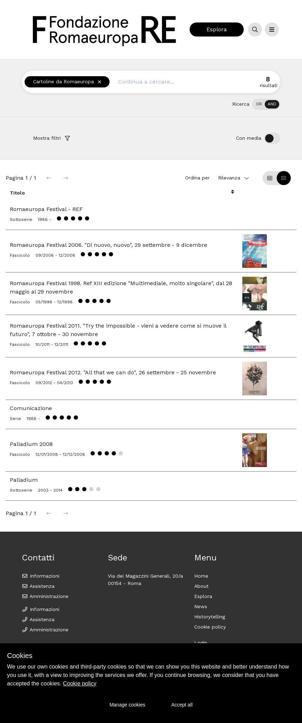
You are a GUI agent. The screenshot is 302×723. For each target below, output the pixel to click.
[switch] (266, 104)
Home (201, 576)
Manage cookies (127, 705)
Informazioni (40, 576)
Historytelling (209, 616)
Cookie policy (210, 627)
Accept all (182, 705)
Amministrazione (45, 596)
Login (200, 642)
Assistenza (38, 586)
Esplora (216, 29)
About (201, 586)
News (200, 606)
